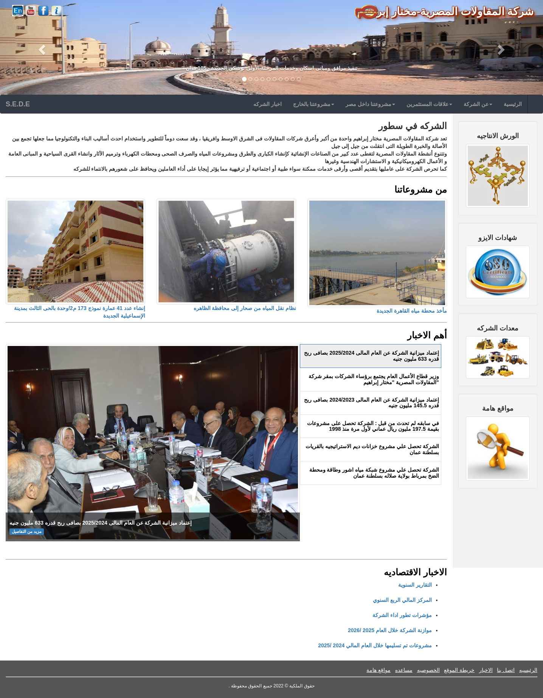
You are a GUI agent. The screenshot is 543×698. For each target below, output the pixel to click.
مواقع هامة (378, 670)
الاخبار (486, 670)
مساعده (404, 670)
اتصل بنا (506, 670)
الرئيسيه (528, 670)
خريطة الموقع (459, 670)
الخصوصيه (428, 670)
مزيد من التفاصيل (27, 531)
